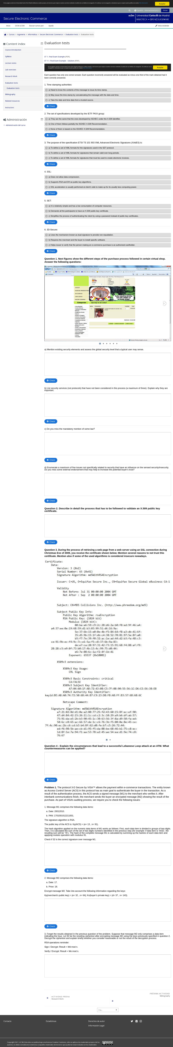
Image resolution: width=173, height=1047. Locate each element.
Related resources (14, 101)
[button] (129, 10)
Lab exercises (12, 70)
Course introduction (15, 50)
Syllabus (10, 56)
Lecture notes (12, 63)
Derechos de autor (96, 1020)
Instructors (11, 107)
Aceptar (162, 4)
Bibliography (12, 94)
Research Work (13, 76)
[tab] (23, 50)
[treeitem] (23, 125)
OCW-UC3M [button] (19, 26)
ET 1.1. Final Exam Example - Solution (59, 61)
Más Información (82, 6)
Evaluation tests (13, 83)
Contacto (7, 1020)
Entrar (165, 10)
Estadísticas (51, 1020)
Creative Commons (59, 1041)
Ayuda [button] (51, 26)
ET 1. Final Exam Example (54, 57)
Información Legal (96, 1024)
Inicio (8, 26)
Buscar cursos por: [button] (36, 26)
